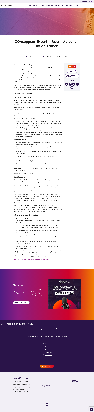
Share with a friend (70, 76)
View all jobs (48, 344)
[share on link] (71, 87)
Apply (71, 66)
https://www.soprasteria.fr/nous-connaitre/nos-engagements (31, 259)
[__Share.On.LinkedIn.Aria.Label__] (66, 84)
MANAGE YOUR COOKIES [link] (45, 378)
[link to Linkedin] (47, 404)
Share (72, 80)
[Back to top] (91, 409)
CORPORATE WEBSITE (84, 1)
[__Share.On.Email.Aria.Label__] (77, 84)
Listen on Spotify (20, 302)
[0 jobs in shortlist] (92, 1)
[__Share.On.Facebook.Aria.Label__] (70, 84)
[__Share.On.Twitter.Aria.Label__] (73, 84)
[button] (92, 5)
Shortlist (71, 71)
